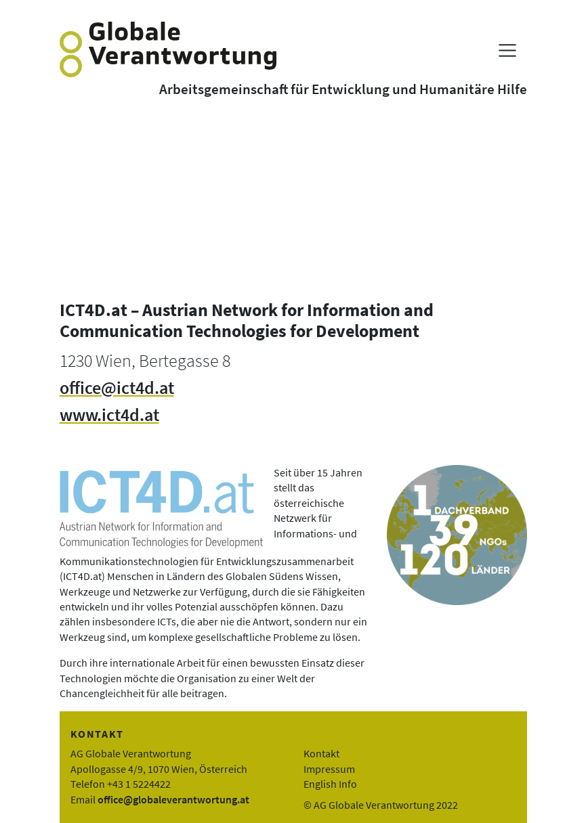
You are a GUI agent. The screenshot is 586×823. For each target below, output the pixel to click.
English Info (330, 784)
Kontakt (321, 753)
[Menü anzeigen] (507, 50)
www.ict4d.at (109, 415)
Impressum (329, 769)
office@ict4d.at (117, 388)
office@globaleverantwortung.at (173, 799)
